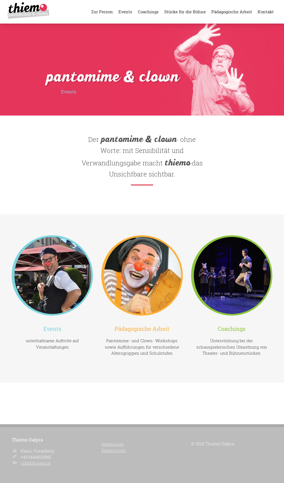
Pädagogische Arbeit (231, 11)
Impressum (112, 444)
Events (125, 11)
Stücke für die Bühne (185, 11)
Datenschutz (113, 450)
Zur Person (102, 11)
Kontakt (266, 11)
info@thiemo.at (35, 463)
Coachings (148, 11)
